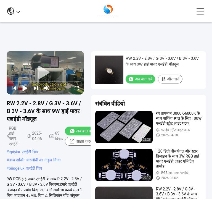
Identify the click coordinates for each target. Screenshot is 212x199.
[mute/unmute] (46, 88)
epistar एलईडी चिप (23, 152)
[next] (35, 88)
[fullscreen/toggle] (76, 88)
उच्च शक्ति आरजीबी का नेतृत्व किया (35, 160)
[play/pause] (24, 88)
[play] (45, 73)
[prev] (13, 88)
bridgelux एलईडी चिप (25, 168)
